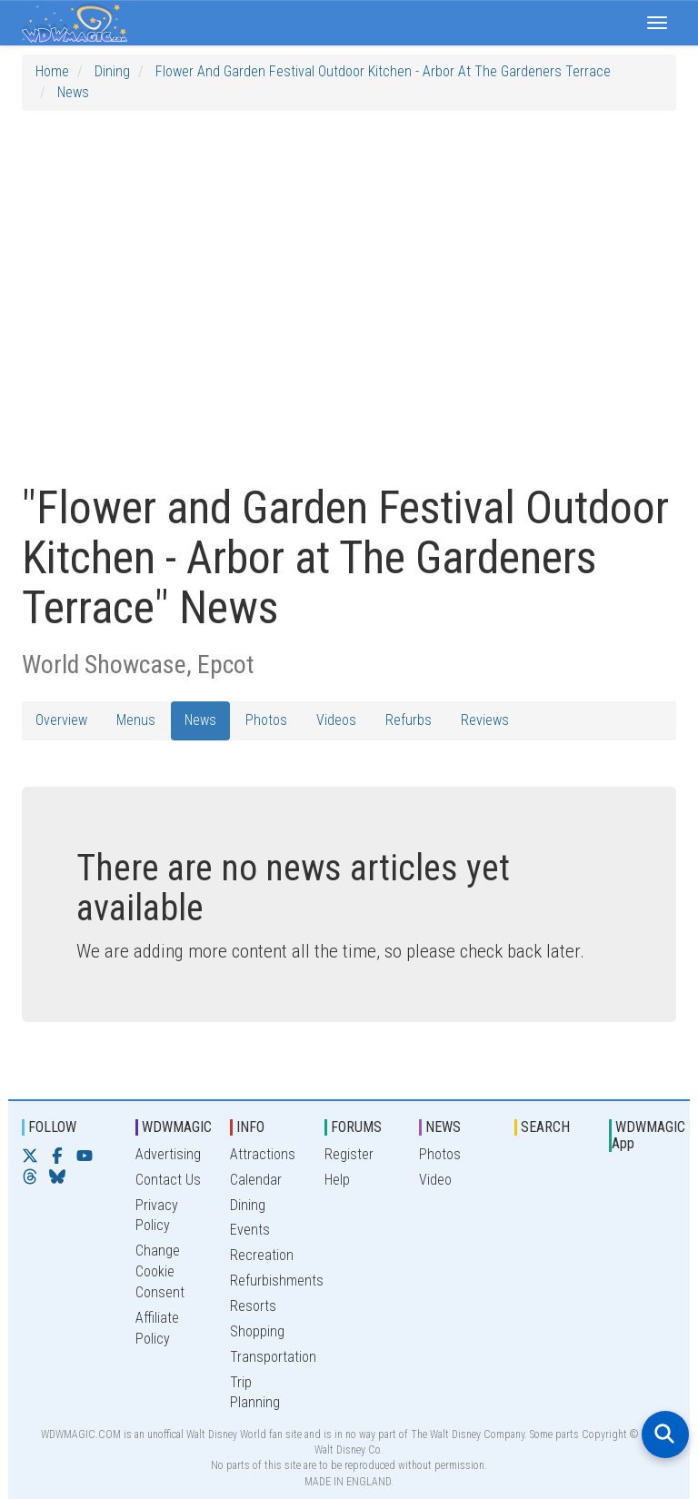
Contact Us (168, 1179)
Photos (266, 720)
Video (435, 1179)
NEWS (443, 1127)
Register (349, 1154)
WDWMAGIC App (648, 1135)
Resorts (253, 1306)
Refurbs (408, 720)
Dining (112, 71)
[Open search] (665, 1434)
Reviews (485, 720)
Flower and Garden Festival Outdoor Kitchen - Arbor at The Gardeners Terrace (383, 71)
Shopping (257, 1331)
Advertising (168, 1154)
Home (52, 71)
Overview (61, 720)
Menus (135, 720)
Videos (336, 720)
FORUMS (356, 1127)
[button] (657, 22)
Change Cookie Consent (159, 1271)
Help (337, 1179)
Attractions (262, 1154)
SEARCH (545, 1127)
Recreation (262, 1255)
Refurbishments (277, 1280)
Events (250, 1229)
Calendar (256, 1179)
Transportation (273, 1356)
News (73, 92)
